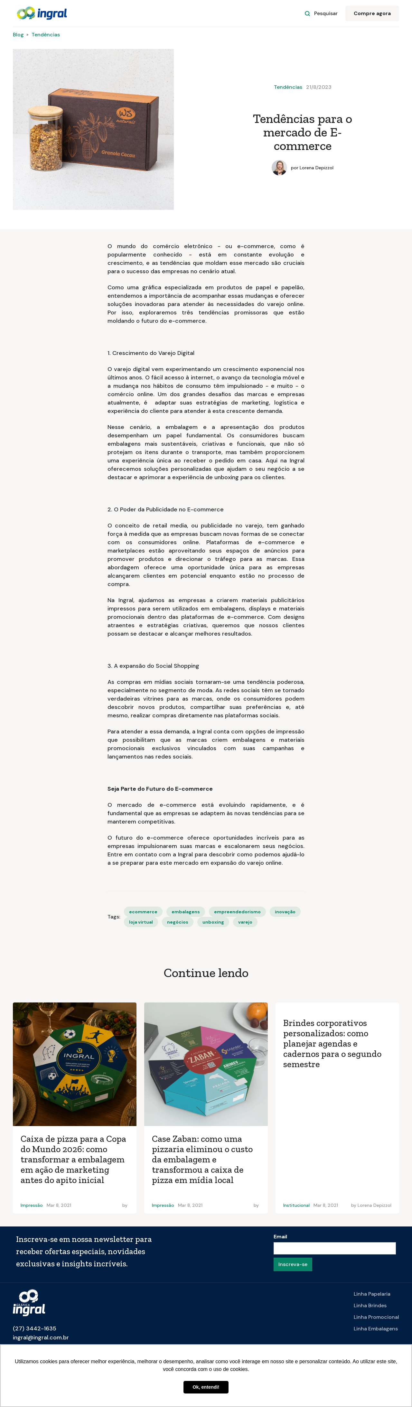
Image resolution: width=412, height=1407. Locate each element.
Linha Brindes (370, 1305)
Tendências (46, 34)
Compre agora (372, 13)
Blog (18, 34)
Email (280, 1236)
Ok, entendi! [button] (205, 1387)
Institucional (296, 1205)
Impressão (32, 1205)
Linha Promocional (376, 1317)
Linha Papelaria (372, 1294)
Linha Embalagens (376, 1328)
